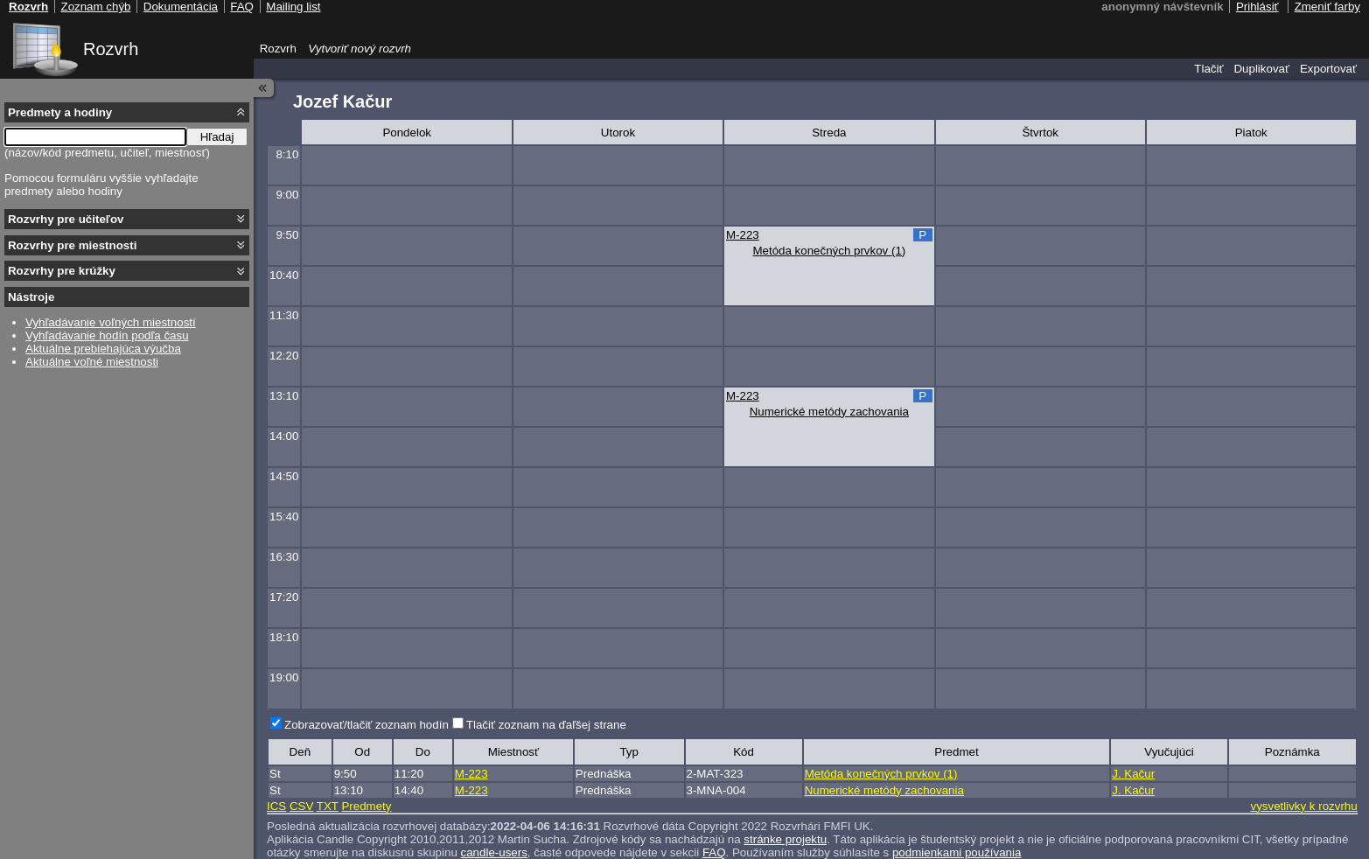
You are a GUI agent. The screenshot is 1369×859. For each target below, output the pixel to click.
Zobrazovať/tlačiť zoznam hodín (366, 724)
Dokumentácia (180, 6)
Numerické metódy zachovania (829, 411)
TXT (328, 806)
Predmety (366, 806)
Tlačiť (1208, 68)
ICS (276, 806)
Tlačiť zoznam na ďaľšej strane (546, 724)
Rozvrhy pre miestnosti (72, 245)
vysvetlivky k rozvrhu (1303, 806)
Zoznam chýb (95, 6)
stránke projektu (785, 839)
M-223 (742, 234)
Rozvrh (110, 49)
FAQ (242, 6)
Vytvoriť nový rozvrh (359, 48)
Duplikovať (1261, 68)
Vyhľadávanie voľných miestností (110, 322)
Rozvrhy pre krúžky (61, 270)
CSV (301, 806)
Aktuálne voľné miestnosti (91, 361)
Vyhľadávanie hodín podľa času (107, 335)
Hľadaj (217, 136)
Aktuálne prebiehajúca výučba (103, 348)
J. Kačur (1133, 773)
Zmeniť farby (1327, 6)
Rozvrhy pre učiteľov (66, 219)
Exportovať (1328, 68)
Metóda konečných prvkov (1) (828, 250)
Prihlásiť (1257, 6)
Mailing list (293, 6)
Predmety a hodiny (60, 112)
